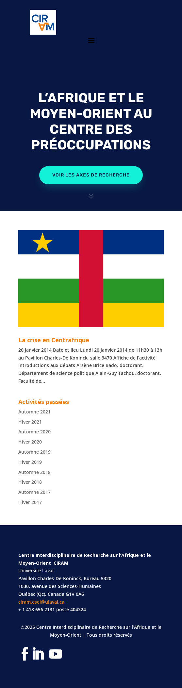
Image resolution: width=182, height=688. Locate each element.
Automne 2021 (34, 412)
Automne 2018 (34, 472)
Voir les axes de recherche (91, 175)
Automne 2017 (34, 492)
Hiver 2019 (30, 462)
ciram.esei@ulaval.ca (41, 602)
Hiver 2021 (30, 422)
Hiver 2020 (30, 442)
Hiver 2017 (30, 502)
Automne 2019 (34, 452)
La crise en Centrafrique (53, 340)
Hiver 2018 (30, 482)
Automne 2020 (34, 431)
